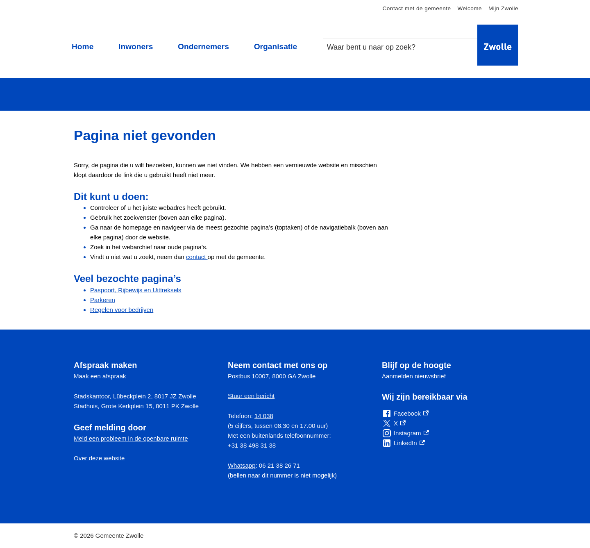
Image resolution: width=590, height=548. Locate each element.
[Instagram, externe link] (405, 433)
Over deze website (99, 458)
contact (197, 256)
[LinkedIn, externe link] (403, 443)
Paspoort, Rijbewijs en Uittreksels (136, 290)
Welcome (469, 8)
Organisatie (275, 46)
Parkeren (102, 299)
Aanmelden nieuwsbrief (414, 376)
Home (82, 46)
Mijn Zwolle (503, 8)
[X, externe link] (394, 423)
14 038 (263, 415)
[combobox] (408, 47)
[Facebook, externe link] (405, 413)
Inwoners (135, 46)
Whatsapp (242, 465)
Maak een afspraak (100, 376)
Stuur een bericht (251, 395)
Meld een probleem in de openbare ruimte (131, 438)
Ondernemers (203, 46)
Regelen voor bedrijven (121, 309)
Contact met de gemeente (417, 8)
